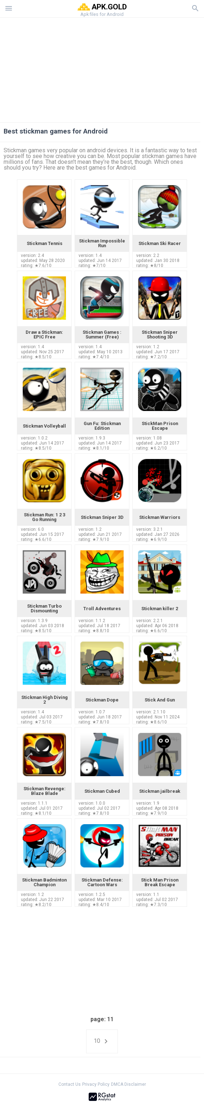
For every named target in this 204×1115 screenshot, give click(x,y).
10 (102, 1041)
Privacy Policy (96, 1084)
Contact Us (69, 1084)
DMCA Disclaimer (128, 1084)
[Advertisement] (102, 68)
